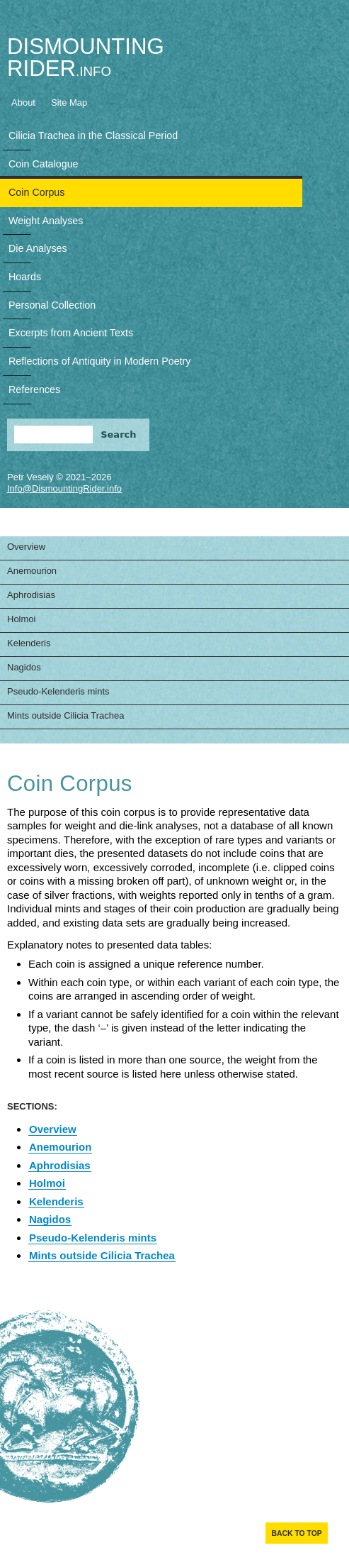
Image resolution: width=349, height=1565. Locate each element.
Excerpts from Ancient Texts (70, 332)
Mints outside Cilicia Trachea (65, 715)
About (23, 102)
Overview (26, 546)
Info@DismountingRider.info (64, 488)
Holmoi (21, 619)
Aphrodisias (31, 595)
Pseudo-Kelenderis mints (58, 691)
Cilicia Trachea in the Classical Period (93, 135)
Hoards (24, 276)
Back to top (296, 1533)
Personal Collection (52, 305)
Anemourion (32, 570)
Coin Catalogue (43, 164)
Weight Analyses (45, 220)
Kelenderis (28, 643)
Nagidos (24, 667)
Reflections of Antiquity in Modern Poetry (99, 361)
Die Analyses (37, 248)
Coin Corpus (36, 192)
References (34, 389)
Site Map (69, 102)
